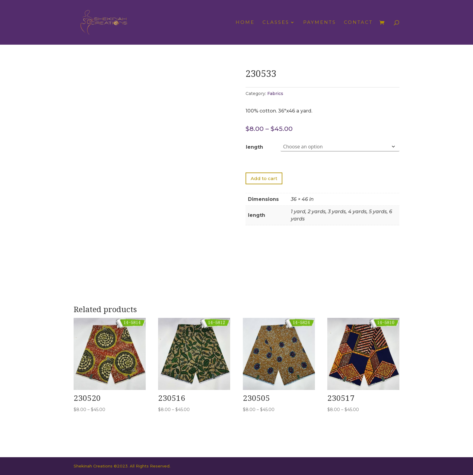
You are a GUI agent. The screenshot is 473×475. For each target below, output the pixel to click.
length (254, 147)
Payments (319, 22)
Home (245, 22)
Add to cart (264, 178)
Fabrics (275, 93)
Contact (358, 22)
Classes (275, 22)
